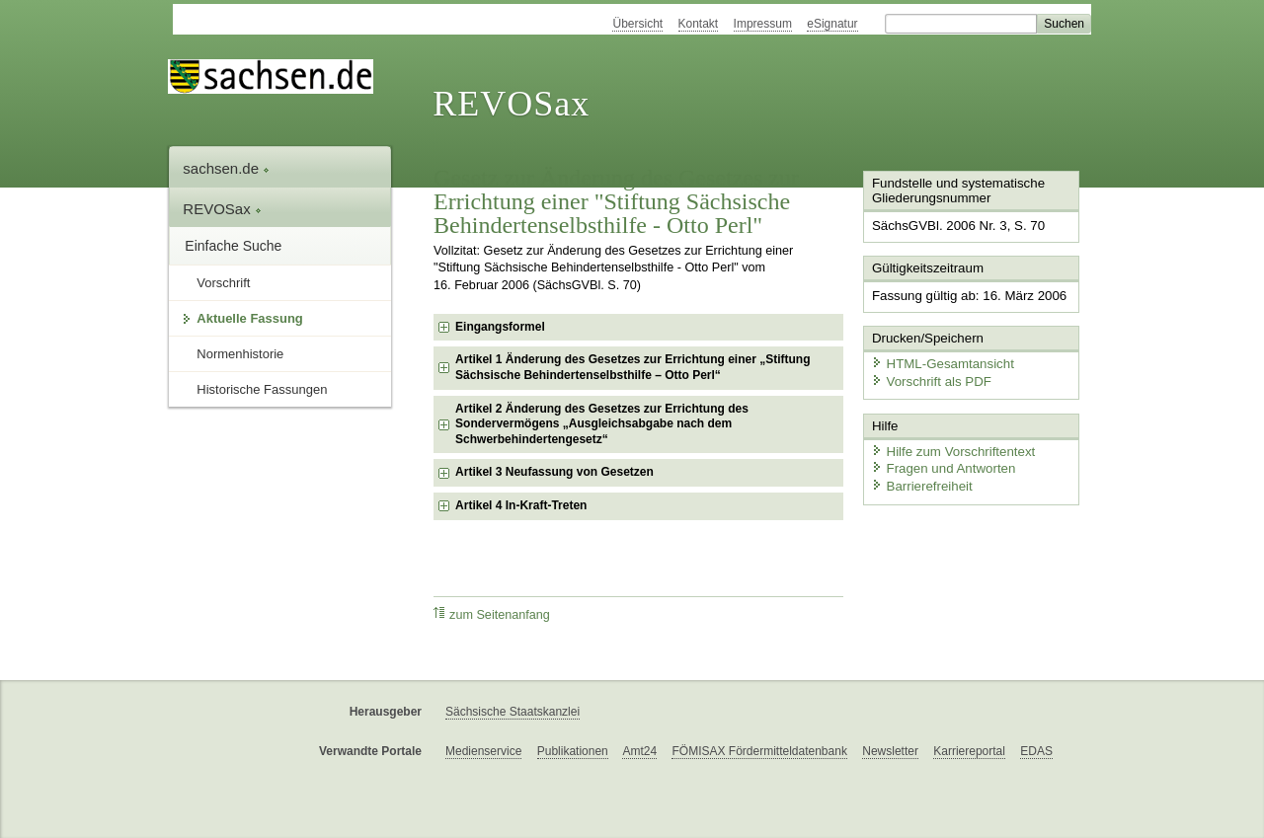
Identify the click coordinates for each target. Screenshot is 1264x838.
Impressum (763, 24)
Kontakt (698, 24)
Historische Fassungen (262, 389)
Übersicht (637, 24)
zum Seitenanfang (492, 614)
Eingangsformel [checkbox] (500, 327)
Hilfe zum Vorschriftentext (949, 446)
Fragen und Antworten (940, 463)
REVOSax (511, 103)
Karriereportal (969, 751)
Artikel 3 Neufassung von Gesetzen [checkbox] (554, 472)
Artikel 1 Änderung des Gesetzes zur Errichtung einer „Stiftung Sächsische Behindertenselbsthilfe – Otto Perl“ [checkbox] (632, 367)
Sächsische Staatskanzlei (512, 712)
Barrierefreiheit (919, 481)
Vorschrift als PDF (928, 377)
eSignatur (832, 24)
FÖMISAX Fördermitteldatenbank (759, 751)
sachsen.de (226, 168)
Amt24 (639, 751)
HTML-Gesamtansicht (939, 360)
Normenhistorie (240, 353)
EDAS (1036, 751)
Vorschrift (223, 282)
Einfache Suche (233, 246)
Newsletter (890, 751)
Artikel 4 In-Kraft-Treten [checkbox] (521, 505)
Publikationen (572, 751)
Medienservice (483, 751)
